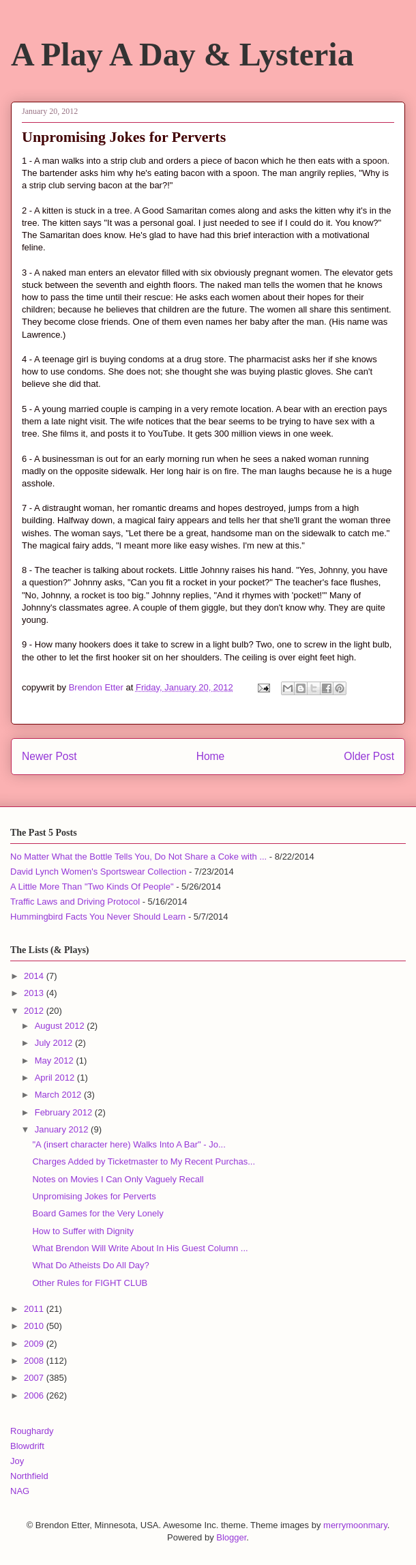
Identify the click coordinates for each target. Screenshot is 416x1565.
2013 (35, 993)
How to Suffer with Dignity (83, 1231)
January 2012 (63, 1129)
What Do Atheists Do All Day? (90, 1265)
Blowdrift (27, 1446)
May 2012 (55, 1060)
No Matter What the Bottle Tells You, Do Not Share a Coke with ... (138, 856)
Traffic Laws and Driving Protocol (75, 901)
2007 (35, 1378)
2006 (35, 1395)
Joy (17, 1461)
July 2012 (55, 1043)
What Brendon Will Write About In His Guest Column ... (140, 1248)
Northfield (29, 1476)
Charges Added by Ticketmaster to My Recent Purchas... (143, 1161)
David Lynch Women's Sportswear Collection (98, 871)
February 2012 (65, 1112)
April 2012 (56, 1077)
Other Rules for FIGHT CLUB (89, 1283)
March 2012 (59, 1094)
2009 (35, 1344)
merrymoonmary (355, 1525)
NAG (19, 1491)
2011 (35, 1309)
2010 (35, 1326)
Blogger (231, 1537)
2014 (35, 976)
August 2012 (61, 1026)
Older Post (369, 756)
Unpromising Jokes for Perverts (93, 1196)
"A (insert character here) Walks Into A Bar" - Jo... (128, 1144)
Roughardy (32, 1431)
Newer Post (49, 756)
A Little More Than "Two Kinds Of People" (92, 886)
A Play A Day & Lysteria (182, 54)
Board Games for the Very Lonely (97, 1213)
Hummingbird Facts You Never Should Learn (97, 916)
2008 (35, 1361)
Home (210, 756)
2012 (35, 1011)
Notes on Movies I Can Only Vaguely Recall (117, 1179)
